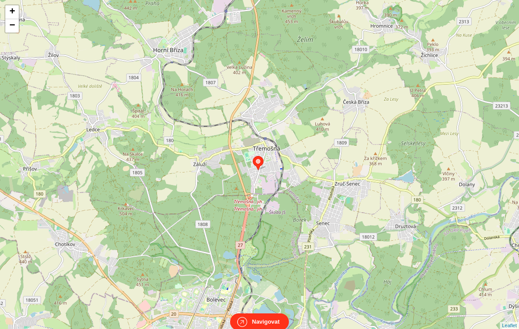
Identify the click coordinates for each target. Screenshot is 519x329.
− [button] (12, 26)
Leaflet (509, 317)
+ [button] (12, 12)
